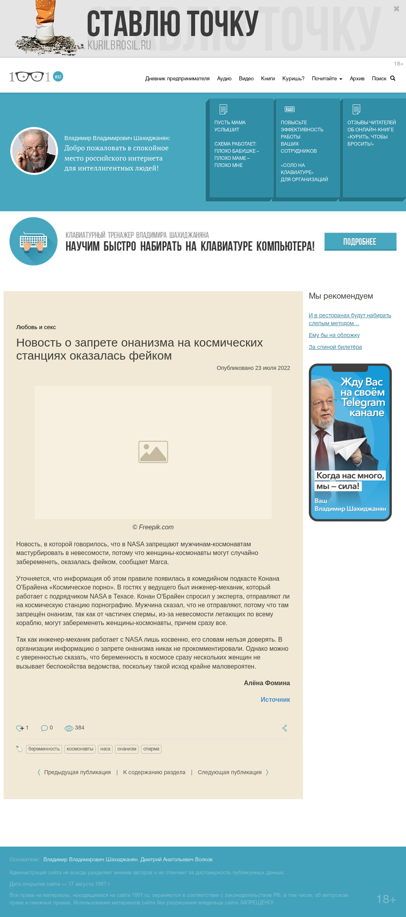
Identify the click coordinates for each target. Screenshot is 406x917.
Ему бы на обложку (334, 335)
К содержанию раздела (154, 772)
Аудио (224, 79)
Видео (246, 79)
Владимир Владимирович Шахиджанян (90, 860)
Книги (268, 79)
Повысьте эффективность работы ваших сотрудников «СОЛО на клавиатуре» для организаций (304, 143)
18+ (398, 64)
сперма (151, 749)
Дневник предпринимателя (177, 79)
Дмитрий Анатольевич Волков (176, 860)
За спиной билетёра (335, 347)
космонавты (80, 749)
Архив (357, 79)
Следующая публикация (233, 772)
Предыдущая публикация (75, 772)
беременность (44, 749)
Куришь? (293, 79)
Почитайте (327, 79)
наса (105, 749)
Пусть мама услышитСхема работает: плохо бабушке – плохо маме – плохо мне (236, 136)
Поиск (383, 78)
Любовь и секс (36, 327)
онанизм (126, 749)
